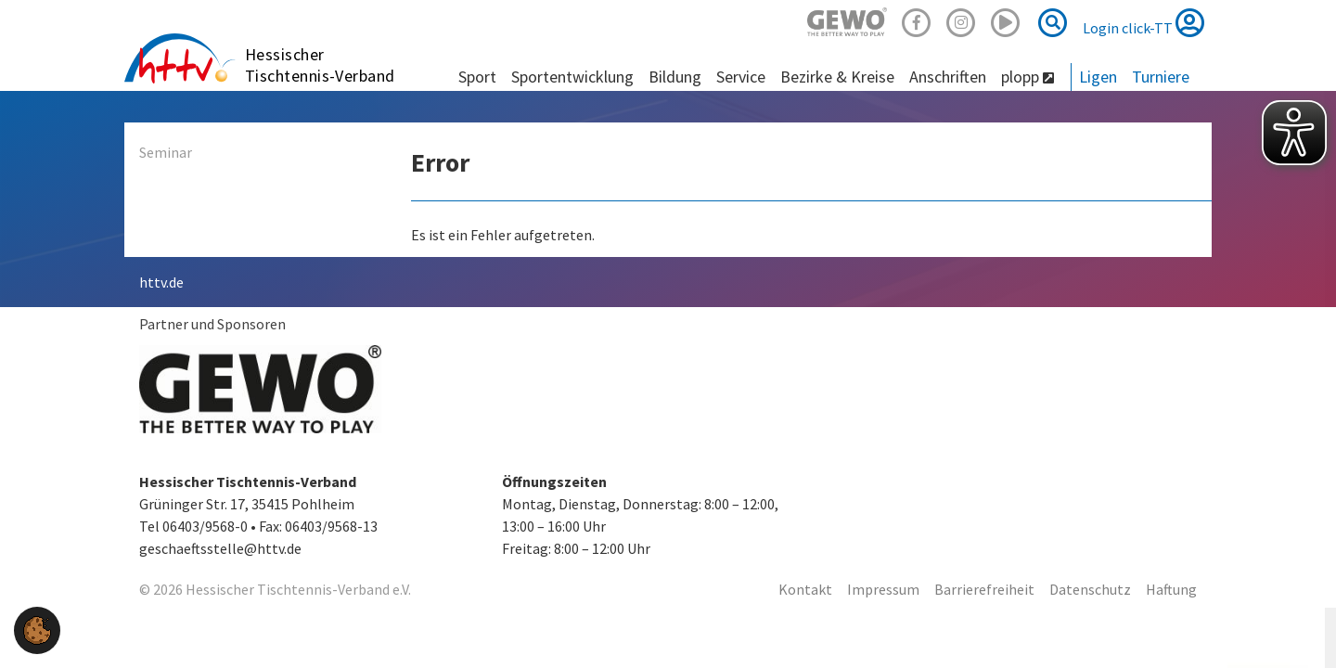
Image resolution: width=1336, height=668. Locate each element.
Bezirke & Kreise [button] (837, 76)
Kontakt (805, 589)
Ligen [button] (1098, 76)
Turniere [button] (1160, 76)
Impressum (883, 589)
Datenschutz (1090, 589)
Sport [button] (477, 76)
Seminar (165, 152)
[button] (37, 628)
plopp (1027, 76)
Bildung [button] (675, 76)
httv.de (161, 282)
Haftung (1171, 589)
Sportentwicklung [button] (572, 76)
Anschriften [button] (947, 76)
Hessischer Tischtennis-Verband (320, 65)
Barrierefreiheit (984, 589)
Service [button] (740, 76)
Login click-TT (1143, 22)
